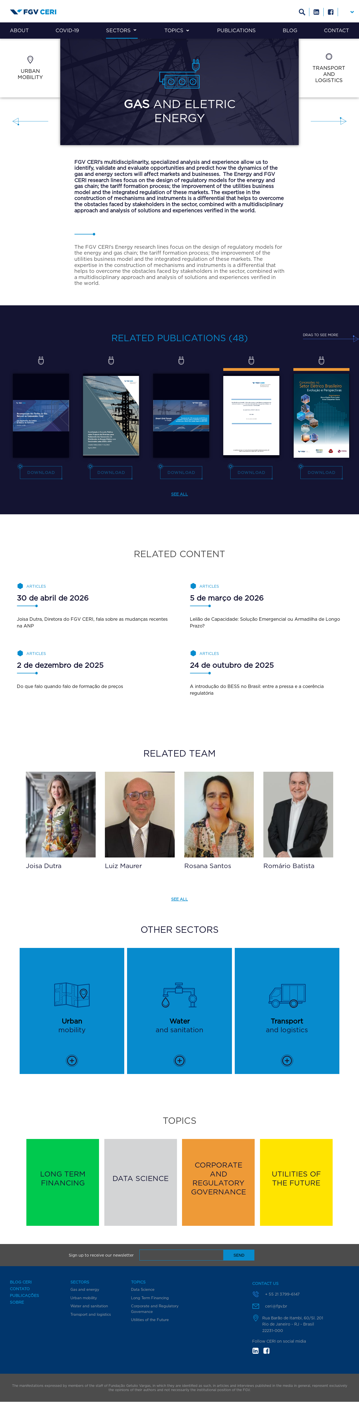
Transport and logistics (90, 1314)
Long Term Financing (150, 1298)
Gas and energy (84, 1289)
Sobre (17, 1302)
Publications (236, 30)
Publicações (24, 1296)
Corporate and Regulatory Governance (155, 1308)
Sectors (118, 30)
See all (179, 494)
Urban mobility (83, 1298)
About (19, 30)
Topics (173, 30)
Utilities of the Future (150, 1320)
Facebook (331, 12)
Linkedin (316, 12)
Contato (20, 1289)
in (255, 1350)
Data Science (143, 1289)
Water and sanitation (89, 1306)
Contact (336, 30)
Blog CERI (21, 1282)
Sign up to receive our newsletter (101, 1255)
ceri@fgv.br (276, 1306)
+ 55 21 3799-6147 (282, 1294)
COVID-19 (67, 30)
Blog (290, 30)
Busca (302, 12)
